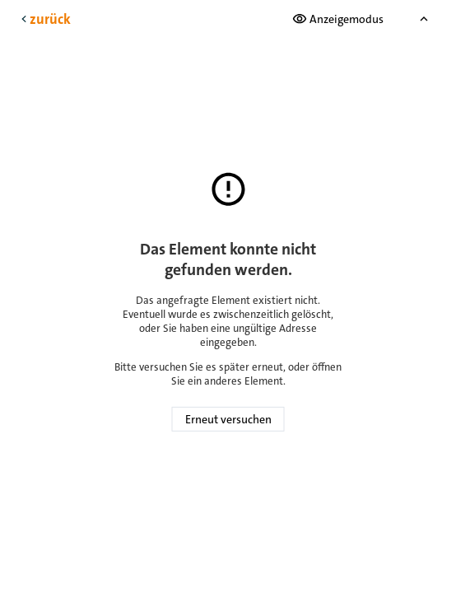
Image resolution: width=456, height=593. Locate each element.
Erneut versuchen (228, 419)
